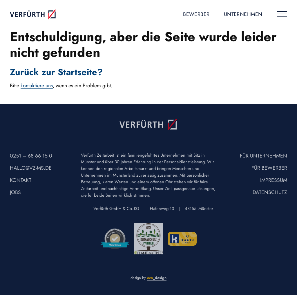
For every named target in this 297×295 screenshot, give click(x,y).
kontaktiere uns (37, 85)
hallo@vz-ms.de (31, 168)
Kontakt (20, 180)
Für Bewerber (269, 168)
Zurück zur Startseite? (56, 72)
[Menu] (282, 15)
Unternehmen (243, 14)
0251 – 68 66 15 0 (31, 156)
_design (156, 277)
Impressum (273, 180)
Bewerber (196, 14)
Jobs (15, 192)
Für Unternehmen (263, 156)
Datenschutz (270, 192)
